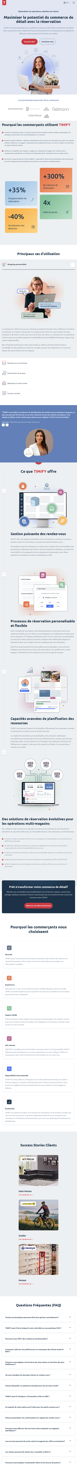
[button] (3, 425)
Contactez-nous (48, 42)
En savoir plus (29, 42)
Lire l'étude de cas (25, 1195)
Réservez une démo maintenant (38, 906)
